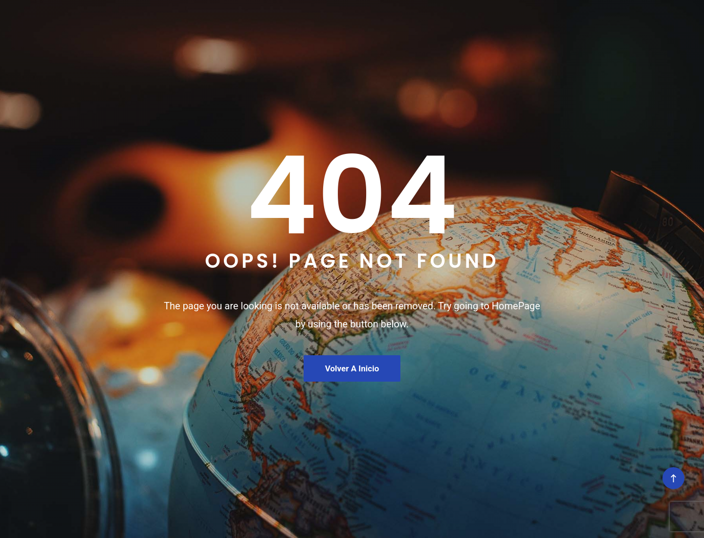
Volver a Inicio (352, 368)
